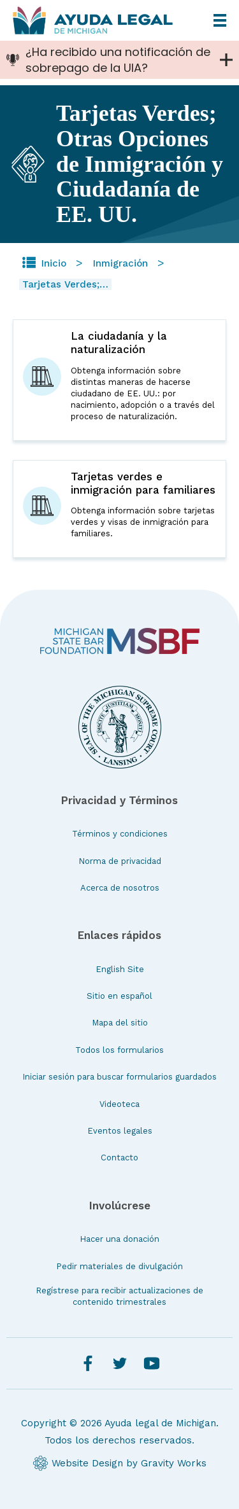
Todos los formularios (119, 1050)
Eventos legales (119, 1131)
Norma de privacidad (119, 861)
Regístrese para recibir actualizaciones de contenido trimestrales (119, 1296)
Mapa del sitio (120, 1022)
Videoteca (119, 1104)
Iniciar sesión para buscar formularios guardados (119, 1076)
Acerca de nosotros (119, 888)
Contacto (119, 1157)
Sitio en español (119, 996)
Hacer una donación (119, 1239)
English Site (120, 969)
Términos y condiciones (120, 833)
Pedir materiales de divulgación (119, 1266)
